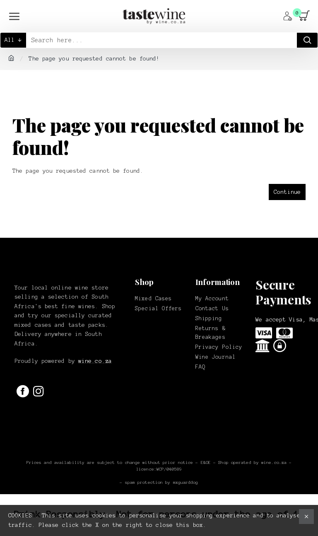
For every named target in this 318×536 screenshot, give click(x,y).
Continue (287, 192)
